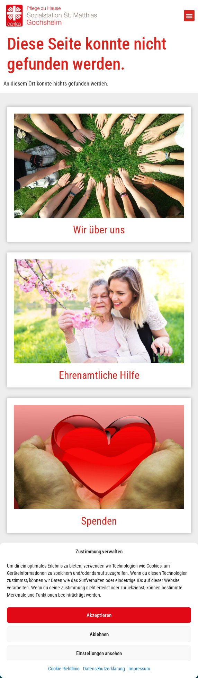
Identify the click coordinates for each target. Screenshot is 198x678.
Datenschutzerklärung (104, 668)
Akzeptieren (99, 615)
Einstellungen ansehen (99, 653)
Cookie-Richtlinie (64, 668)
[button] (189, 15)
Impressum (139, 668)
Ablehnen (99, 634)
